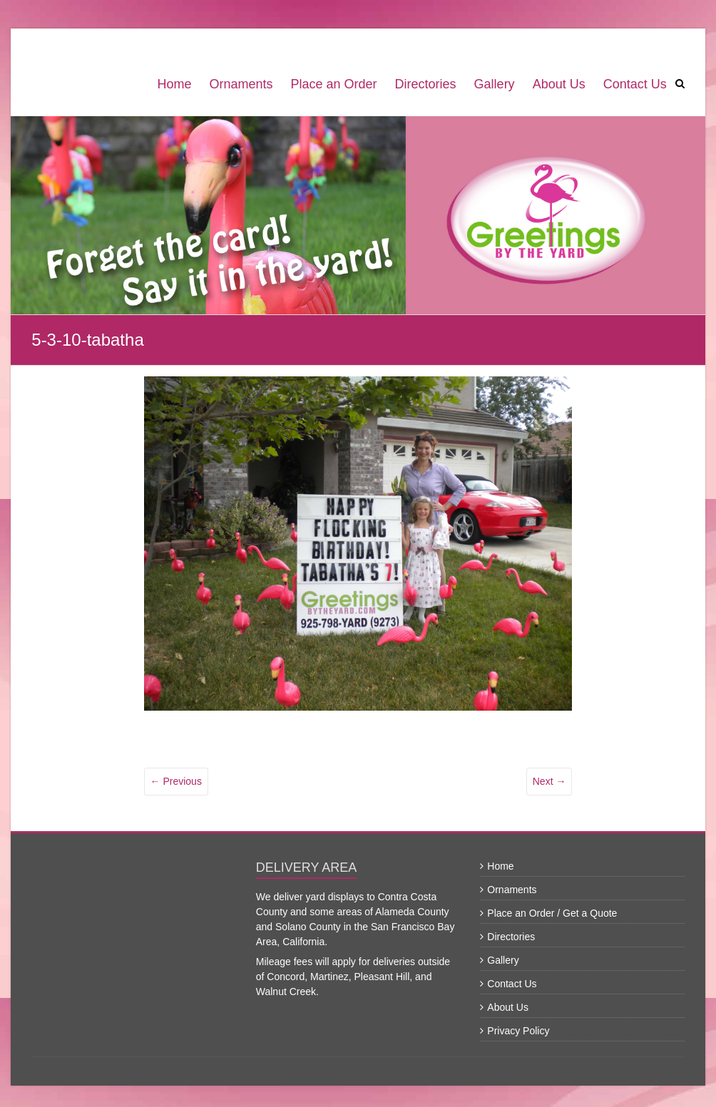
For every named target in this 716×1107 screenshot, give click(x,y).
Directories (425, 84)
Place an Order (334, 84)
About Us (559, 84)
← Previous (176, 781)
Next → (549, 781)
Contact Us (635, 84)
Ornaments (240, 84)
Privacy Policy (518, 1030)
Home (174, 84)
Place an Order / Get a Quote (552, 913)
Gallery (494, 84)
